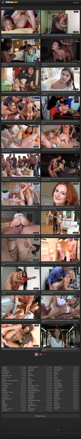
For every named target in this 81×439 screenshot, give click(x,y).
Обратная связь (40, 427)
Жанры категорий (40, 424)
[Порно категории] (3, 2)
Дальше (44, 354)
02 (40, 354)
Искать (76, 2)
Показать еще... (40, 416)
